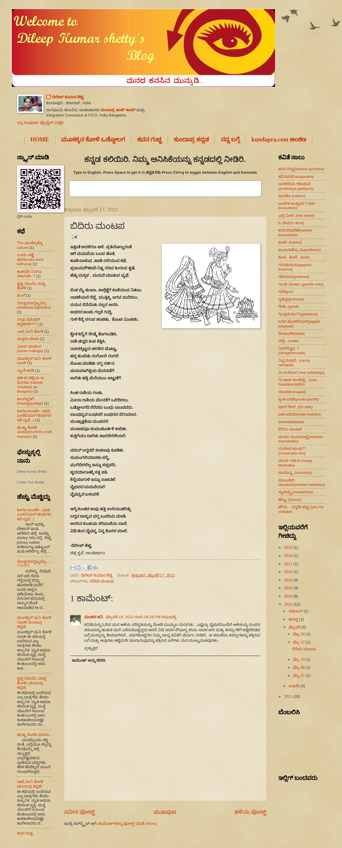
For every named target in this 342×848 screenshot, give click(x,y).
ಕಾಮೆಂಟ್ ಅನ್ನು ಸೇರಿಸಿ (88, 660)
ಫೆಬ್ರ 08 (299, 667)
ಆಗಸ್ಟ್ (294, 619)
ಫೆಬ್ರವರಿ (295, 627)
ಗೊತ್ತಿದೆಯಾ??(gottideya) (298, 314)
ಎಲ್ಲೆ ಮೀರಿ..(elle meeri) (296, 215)
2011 (288, 696)
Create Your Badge (30, 482)
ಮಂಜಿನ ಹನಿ (94, 617)
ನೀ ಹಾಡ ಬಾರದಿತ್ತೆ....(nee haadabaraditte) (297, 382)
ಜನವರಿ (295, 686)
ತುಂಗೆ (21, 295)
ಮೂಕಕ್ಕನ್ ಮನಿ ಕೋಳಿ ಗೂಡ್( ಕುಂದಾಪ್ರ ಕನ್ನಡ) (34, 622)
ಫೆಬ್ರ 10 (299, 659)
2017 (288, 564)
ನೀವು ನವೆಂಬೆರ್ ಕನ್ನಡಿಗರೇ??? (29, 321)
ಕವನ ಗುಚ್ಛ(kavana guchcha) (301, 169)
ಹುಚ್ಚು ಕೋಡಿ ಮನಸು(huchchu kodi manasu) (34, 432)
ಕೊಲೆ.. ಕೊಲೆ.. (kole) (294, 257)
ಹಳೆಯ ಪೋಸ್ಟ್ (250, 812)
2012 (288, 604)
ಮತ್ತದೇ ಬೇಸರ (28, 339)
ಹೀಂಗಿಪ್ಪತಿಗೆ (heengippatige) (30, 401)
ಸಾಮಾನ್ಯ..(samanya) (295, 472)
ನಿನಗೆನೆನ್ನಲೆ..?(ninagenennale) (292, 350)
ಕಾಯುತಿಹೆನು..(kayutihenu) (299, 250)
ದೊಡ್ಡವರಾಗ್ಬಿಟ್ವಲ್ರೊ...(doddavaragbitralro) (34, 305)
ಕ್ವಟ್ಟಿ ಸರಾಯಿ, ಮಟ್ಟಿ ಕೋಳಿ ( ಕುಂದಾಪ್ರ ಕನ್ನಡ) (32, 683)
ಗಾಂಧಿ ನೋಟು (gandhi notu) (301, 284)
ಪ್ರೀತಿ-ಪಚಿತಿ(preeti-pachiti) (298, 399)
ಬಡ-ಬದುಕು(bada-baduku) (299, 414)
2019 (288, 547)
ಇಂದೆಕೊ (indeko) (292, 196)
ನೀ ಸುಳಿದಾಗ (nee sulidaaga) (301, 372)
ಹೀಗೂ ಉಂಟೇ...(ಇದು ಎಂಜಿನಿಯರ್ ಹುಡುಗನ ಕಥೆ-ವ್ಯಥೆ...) (34, 415)
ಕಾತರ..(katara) (290, 242)
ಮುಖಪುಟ (165, 812)
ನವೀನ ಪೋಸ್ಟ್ (79, 812)
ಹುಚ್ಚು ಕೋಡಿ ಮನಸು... (34, 734)
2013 (288, 596)
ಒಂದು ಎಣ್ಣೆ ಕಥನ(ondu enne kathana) (30, 259)
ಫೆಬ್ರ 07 (299, 675)
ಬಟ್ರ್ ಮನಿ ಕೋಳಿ (30, 331)
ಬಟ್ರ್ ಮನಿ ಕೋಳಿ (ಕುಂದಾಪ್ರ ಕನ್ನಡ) (30, 783)
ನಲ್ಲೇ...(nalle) (288, 341)
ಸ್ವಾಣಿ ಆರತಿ (25, 370)
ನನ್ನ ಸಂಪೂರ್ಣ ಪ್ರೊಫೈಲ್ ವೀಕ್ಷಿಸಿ (40, 122)
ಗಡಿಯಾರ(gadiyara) (294, 276)
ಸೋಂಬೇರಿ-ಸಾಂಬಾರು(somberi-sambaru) (301, 482)
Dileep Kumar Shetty (32, 471)
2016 (288, 572)
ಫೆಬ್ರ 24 (299, 634)
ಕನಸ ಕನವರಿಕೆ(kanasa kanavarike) (295, 232)
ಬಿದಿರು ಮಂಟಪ (102, 581)
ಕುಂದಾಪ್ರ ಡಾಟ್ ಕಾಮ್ (118, 110)
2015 (288, 580)
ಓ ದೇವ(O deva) (291, 223)
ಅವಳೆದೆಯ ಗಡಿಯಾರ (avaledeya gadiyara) (296, 186)
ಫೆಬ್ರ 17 (299, 642)
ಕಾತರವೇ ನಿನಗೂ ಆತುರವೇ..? (29, 273)
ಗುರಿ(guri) (285, 291)
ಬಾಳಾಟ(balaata (291, 422)
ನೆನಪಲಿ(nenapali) (292, 392)
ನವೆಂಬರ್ (296, 611)
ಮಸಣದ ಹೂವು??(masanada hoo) (292, 450)
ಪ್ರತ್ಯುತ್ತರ (90, 648)
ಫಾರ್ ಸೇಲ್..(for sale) (295, 407)
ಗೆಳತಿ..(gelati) (288, 306)
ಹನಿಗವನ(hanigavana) (296, 176)
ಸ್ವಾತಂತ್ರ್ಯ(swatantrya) (295, 492)
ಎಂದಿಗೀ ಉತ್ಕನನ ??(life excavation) (296, 205)
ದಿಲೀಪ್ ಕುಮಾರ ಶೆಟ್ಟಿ (68, 97)
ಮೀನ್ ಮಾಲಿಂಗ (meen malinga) (30, 348)
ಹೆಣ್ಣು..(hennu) (289, 499)
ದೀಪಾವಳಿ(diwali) (291, 333)
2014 (288, 588)
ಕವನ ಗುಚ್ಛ (25, 833)
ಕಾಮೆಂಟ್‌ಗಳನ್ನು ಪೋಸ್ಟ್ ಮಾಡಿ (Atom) (127, 823)
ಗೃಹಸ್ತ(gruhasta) (291, 299)
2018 (288, 555)
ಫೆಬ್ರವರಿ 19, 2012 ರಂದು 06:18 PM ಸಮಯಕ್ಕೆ (141, 617)
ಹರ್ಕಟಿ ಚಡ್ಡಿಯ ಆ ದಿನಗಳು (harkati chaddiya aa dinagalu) (30, 384)
